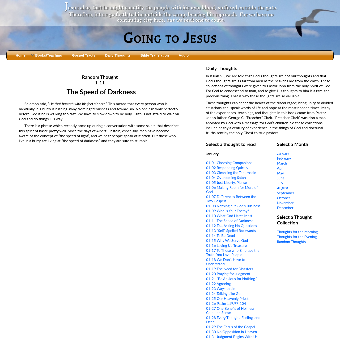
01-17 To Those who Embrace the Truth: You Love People (232, 252)
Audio (184, 55)
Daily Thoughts (118, 55)
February (284, 158)
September (285, 193)
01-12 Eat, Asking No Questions (231, 225)
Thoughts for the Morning (297, 232)
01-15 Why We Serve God (227, 240)
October (283, 198)
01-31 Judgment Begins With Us (232, 337)
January (283, 153)
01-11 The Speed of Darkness (229, 221)
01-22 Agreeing (218, 283)
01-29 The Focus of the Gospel (230, 327)
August (282, 188)
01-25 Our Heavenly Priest (227, 298)
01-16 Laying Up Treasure (226, 245)
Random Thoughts (291, 242)
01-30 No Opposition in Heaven (231, 332)
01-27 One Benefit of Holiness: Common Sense (230, 310)
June (280, 178)
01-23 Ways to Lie (220, 288)
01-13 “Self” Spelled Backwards (231, 230)
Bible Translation (154, 55)
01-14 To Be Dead (220, 235)
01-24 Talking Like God (224, 293)
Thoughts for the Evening (297, 237)
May (280, 173)
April (281, 168)
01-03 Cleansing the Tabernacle (231, 172)
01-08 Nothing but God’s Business (233, 206)
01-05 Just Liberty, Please (226, 182)
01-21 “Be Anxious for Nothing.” (231, 279)
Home (21, 55)
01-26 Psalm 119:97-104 (226, 303)
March (282, 163)
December (285, 208)
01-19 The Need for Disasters (229, 269)
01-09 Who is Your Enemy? (227, 211)
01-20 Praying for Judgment (228, 274)
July (280, 183)
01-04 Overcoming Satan (226, 177)
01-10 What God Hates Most (229, 216)
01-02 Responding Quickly (227, 167)
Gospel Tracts (83, 55)
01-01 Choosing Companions (229, 163)
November (285, 203)
